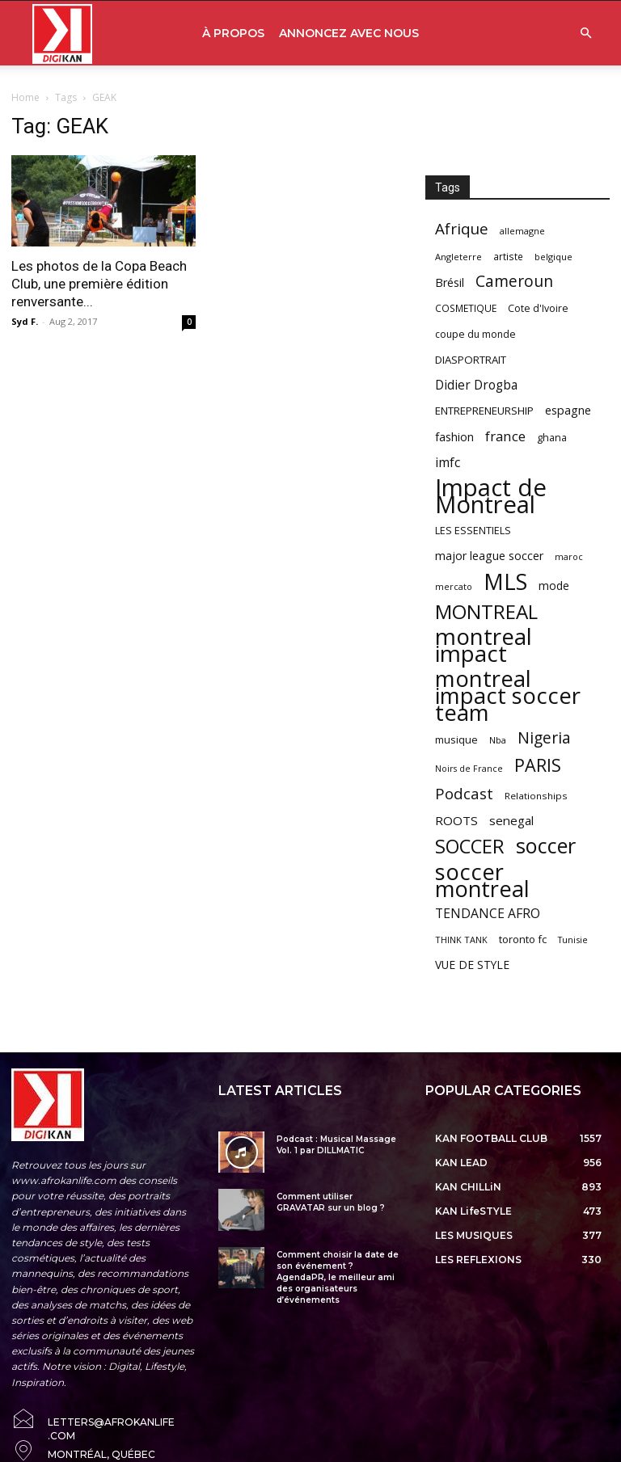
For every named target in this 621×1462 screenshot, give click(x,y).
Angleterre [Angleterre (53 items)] (458, 257)
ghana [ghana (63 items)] (552, 437)
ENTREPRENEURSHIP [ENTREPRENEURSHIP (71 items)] (484, 410)
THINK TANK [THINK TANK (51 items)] (461, 939)
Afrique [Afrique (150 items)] (461, 229)
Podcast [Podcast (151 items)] (464, 794)
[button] (585, 33)
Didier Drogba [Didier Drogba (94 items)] (476, 385)
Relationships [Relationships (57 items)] (536, 796)
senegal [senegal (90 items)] (511, 820)
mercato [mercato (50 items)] (453, 586)
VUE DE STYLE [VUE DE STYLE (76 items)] (472, 964)
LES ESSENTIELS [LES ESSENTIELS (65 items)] (473, 530)
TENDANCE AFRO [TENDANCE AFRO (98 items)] (487, 913)
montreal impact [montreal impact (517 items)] (483, 645)
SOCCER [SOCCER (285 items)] (470, 846)
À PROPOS (233, 33)
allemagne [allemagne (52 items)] (522, 231)
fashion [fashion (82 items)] (454, 436)
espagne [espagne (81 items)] (568, 410)
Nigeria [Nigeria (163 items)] (544, 737)
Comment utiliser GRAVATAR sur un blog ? (331, 1202)
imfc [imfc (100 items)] (447, 462)
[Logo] (62, 33)
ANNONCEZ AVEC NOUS (349, 33)
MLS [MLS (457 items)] (505, 581)
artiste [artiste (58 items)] (508, 256)
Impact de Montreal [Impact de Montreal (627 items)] (491, 496)
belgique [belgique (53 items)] (553, 257)
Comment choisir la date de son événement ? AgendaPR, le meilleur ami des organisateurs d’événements (338, 1277)
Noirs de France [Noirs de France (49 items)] (469, 768)
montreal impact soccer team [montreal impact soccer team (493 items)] (508, 695)
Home (25, 97)
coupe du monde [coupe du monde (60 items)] (475, 334)
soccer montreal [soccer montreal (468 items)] (482, 880)
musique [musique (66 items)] (456, 739)
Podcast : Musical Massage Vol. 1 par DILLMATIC (336, 1145)
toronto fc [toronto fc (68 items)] (523, 939)
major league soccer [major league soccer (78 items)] (489, 555)
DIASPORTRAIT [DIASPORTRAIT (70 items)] (470, 359)
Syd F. (24, 321)
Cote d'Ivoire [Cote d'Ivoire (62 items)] (538, 308)
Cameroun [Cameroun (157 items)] (514, 281)
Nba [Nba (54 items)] (497, 740)
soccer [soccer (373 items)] (546, 845)
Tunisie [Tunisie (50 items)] (573, 939)
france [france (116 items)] (505, 436)
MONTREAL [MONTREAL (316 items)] (486, 611)
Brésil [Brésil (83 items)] (449, 282)
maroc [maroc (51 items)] (569, 556)
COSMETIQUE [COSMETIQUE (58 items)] (465, 307)
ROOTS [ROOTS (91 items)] (456, 820)
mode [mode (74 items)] (554, 585)
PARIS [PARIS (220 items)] (537, 764)
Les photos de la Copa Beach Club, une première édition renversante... (99, 284)
